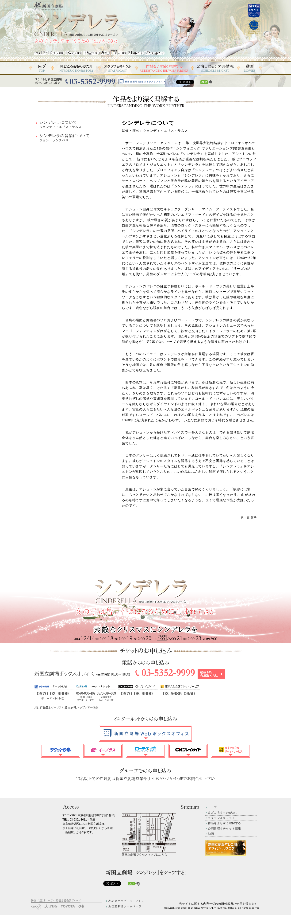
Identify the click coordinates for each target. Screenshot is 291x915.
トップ (212, 807)
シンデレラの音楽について (64, 137)
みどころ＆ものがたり (223, 812)
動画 (211, 833)
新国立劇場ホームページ (125, 906)
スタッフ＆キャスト (221, 818)
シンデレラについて (60, 124)
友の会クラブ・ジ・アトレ (126, 901)
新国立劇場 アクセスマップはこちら (144, 854)
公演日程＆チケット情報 (224, 828)
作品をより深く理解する (224, 823)
